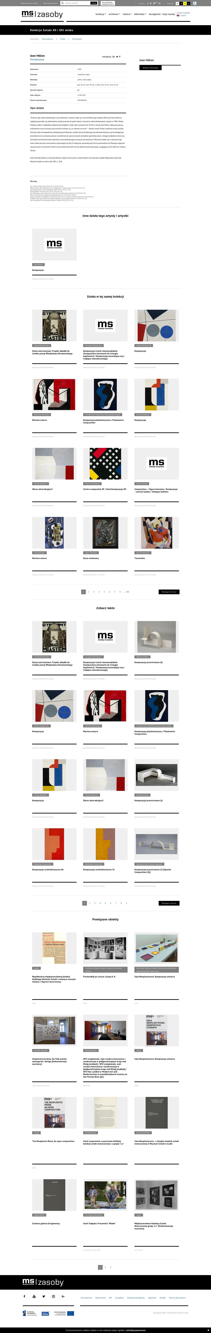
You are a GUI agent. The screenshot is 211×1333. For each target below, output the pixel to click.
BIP (110, 1298)
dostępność (155, 14)
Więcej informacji (150, 68)
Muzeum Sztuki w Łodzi (29, 3)
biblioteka (139, 14)
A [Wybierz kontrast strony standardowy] (177, 3)
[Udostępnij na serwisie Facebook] (119, 57)
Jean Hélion (37, 55)
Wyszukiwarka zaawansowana (108, 3)
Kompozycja (77, 39)
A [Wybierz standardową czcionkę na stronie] (151, 3)
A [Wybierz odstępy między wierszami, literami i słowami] (160, 3)
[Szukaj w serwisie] (75, 3)
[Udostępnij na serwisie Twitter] (117, 57)
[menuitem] (101, 14)
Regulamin (152, 1298)
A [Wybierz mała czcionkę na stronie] (147, 3)
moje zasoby (168, 14)
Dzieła (63, 39)
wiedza (126, 14)
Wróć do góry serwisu (178, 1298)
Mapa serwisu (100, 1298)
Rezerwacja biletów (50, 3)
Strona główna (47, 39)
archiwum (113, 14)
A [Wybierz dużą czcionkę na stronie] (155, 3)
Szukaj (93, 3)
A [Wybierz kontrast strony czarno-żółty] (188, 3)
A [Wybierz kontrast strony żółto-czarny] (184, 3)
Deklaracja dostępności (136, 1298)
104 (127, 592)
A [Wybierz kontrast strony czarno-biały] (181, 3)
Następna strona (169, 592)
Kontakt (163, 1298)
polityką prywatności (136, 1330)
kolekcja (100, 14)
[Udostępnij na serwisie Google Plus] (114, 57)
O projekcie (119, 1298)
